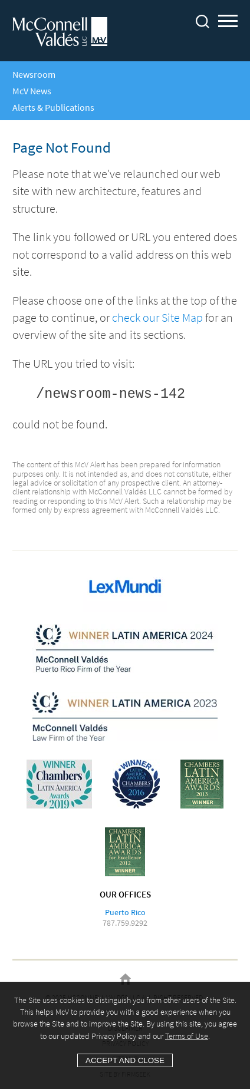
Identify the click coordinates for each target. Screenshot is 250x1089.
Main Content (166, 14)
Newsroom (33, 74)
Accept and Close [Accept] (125, 1060)
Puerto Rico (125, 912)
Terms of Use (186, 1036)
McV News (31, 91)
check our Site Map (157, 318)
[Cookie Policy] (125, 1035)
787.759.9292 (125, 923)
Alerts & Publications (53, 107)
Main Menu (228, 23)
